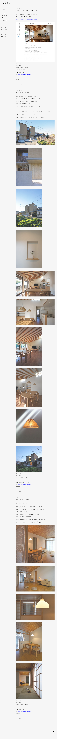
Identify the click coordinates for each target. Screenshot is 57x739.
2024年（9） (4, 31)
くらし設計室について (5, 15)
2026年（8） (4, 27)
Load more (3, 36)
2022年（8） (4, 34)
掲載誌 (2, 19)
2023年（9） (4, 32)
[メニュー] (54, 3)
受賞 (2, 17)
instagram (53, 732)
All (2, 12)
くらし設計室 (7, 3)
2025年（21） (4, 29)
